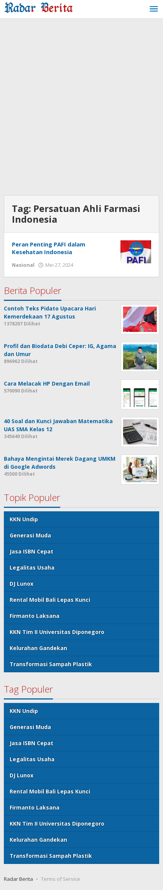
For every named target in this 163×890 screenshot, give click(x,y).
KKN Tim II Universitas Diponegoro (57, 631)
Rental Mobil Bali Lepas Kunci (50, 599)
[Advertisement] (81, 107)
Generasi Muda (30, 535)
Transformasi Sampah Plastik (51, 664)
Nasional (23, 264)
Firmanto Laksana (34, 615)
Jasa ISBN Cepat (31, 551)
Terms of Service (60, 878)
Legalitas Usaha (32, 567)
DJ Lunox (21, 583)
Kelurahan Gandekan (38, 648)
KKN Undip (24, 519)
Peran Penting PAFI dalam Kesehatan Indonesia (48, 248)
